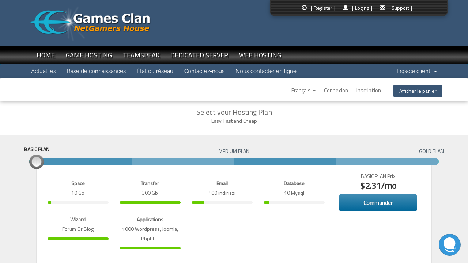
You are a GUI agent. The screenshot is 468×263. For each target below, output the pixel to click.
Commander (378, 202)
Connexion (336, 90)
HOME (46, 55)
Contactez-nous (204, 71)
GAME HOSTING (89, 55)
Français (303, 90)
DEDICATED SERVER (199, 55)
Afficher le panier (418, 91)
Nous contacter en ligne (266, 71)
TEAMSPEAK (141, 55)
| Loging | (362, 8)
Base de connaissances (96, 71)
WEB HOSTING (260, 55)
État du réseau (155, 71)
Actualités (43, 71)
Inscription (368, 90)
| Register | (323, 8)
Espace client (417, 71)
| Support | (400, 8)
